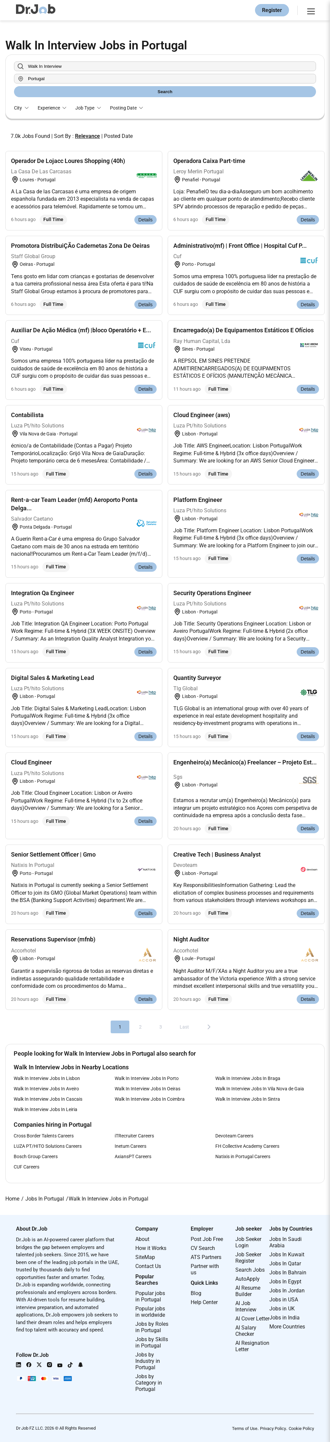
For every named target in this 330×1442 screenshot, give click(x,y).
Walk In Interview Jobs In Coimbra (150, 1099)
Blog (196, 1293)
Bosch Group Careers (36, 1156)
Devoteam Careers (234, 1135)
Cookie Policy (301, 1428)
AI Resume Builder (247, 1291)
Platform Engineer (197, 499)
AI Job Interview (245, 1306)
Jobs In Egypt (285, 1281)
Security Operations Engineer (212, 592)
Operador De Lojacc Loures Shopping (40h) (68, 160)
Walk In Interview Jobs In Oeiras (147, 1088)
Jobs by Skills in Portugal (151, 1342)
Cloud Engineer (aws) (201, 414)
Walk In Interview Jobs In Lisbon (47, 1078)
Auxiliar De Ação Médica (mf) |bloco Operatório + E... (81, 330)
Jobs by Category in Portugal (148, 1382)
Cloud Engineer (31, 762)
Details (145, 219)
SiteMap (145, 1257)
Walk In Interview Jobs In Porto (147, 1078)
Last (184, 1027)
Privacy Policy (273, 1428)
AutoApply (247, 1279)
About (142, 1239)
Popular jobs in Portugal (150, 1296)
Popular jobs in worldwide (150, 1311)
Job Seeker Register (248, 1257)
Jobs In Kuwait (286, 1254)
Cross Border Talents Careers (44, 1135)
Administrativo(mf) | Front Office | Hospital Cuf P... (240, 245)
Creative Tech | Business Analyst (217, 854)
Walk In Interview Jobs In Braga (247, 1078)
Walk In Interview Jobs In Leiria (45, 1109)
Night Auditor (191, 939)
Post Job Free (207, 1239)
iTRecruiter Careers (134, 1135)
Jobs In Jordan (287, 1290)
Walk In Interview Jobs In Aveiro (46, 1088)
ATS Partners (206, 1257)
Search (165, 91)
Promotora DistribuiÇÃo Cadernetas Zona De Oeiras (80, 245)
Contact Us (148, 1266)
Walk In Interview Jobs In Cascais (48, 1099)
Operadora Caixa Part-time (209, 160)
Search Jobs (250, 1270)
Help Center (204, 1302)
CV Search (203, 1248)
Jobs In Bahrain (287, 1272)
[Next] (209, 1027)
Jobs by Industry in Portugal (147, 1361)
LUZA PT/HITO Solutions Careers (48, 1146)
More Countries (287, 1326)
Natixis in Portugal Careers (242, 1156)
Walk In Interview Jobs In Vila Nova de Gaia (259, 1088)
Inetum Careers (130, 1146)
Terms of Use (244, 1428)
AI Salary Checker (245, 1330)
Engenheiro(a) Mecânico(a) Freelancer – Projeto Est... (245, 762)
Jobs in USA (283, 1299)
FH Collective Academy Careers (247, 1146)
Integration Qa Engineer (42, 592)
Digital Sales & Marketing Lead (52, 677)
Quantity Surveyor (197, 677)
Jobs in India (284, 1317)
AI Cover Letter (252, 1318)
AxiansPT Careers (133, 1156)
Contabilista (27, 414)
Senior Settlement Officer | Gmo (53, 854)
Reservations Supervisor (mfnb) (53, 939)
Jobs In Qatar (285, 1263)
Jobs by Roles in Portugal (151, 1327)
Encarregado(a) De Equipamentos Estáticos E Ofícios (243, 330)
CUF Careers (26, 1166)
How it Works (150, 1248)
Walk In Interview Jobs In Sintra (247, 1099)
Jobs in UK (282, 1308)
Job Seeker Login (248, 1242)
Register (272, 10)
